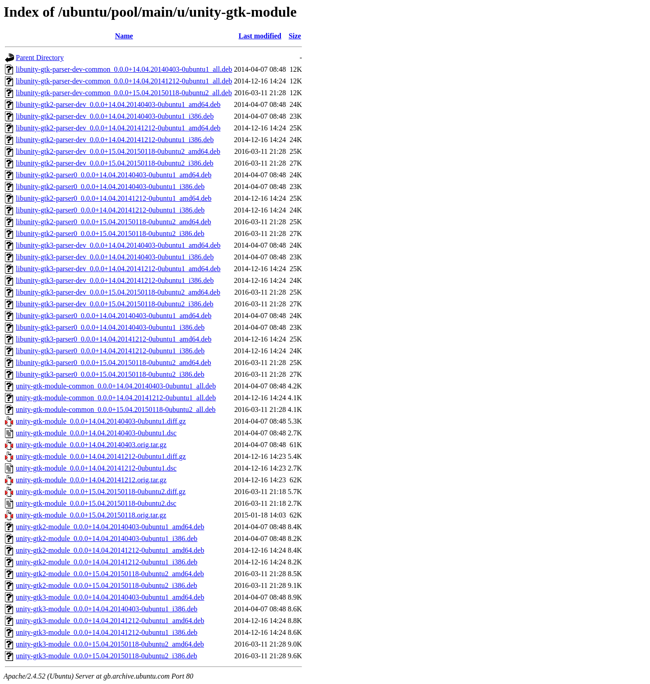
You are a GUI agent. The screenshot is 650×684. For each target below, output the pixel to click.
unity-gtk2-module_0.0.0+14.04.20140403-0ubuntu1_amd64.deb (110, 527)
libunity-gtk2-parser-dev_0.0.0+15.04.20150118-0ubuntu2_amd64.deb (118, 151)
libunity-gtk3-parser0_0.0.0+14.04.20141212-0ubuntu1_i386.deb (110, 351)
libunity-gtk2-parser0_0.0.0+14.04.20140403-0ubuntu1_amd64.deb (113, 175)
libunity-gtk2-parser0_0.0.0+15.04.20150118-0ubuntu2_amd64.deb (113, 222)
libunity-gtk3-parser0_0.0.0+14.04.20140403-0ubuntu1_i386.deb (110, 327)
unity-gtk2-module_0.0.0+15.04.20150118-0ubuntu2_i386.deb (106, 585)
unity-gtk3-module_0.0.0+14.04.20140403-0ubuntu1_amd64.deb (110, 597)
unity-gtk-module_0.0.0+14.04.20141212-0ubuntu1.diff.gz (101, 456)
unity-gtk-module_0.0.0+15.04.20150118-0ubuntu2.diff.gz (101, 491)
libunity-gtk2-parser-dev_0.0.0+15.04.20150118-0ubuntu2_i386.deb (115, 163)
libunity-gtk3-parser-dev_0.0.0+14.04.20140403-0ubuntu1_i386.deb (115, 257)
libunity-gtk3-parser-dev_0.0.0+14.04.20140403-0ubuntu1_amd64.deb (118, 245)
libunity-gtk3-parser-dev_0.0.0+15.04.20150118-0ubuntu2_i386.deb (115, 304)
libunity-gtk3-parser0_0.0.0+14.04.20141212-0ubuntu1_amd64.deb (113, 339)
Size (294, 36)
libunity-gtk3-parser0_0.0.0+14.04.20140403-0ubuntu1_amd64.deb (113, 315)
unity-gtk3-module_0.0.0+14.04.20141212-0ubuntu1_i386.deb (106, 632)
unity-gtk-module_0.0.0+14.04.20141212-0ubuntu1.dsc (96, 468)
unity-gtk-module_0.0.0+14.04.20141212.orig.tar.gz (91, 480)
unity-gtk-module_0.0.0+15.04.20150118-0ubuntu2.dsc (96, 503)
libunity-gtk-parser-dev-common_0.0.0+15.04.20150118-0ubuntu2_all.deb (124, 93)
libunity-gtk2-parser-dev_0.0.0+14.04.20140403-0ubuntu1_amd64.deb (118, 104)
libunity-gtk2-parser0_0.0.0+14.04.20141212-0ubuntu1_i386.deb (110, 210)
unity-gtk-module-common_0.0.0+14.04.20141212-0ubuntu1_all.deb (116, 398)
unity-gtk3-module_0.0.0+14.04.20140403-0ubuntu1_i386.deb (106, 609)
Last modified (260, 36)
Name (124, 36)
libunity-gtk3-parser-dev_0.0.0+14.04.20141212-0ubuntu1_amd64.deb (118, 269)
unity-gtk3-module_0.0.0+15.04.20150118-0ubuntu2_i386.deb (106, 656)
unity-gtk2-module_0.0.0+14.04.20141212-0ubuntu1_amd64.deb (110, 550)
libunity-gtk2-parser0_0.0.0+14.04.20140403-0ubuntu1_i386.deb (110, 186)
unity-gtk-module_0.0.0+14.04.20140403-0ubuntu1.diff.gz (101, 421)
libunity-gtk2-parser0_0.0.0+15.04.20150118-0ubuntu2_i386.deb (110, 233)
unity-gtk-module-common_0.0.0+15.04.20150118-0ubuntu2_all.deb (116, 409)
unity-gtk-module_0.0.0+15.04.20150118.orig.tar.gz (91, 515)
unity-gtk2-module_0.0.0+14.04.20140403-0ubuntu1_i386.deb (106, 538)
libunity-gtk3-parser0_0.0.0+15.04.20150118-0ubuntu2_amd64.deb (113, 362)
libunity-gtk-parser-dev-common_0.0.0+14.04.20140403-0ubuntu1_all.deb (124, 69)
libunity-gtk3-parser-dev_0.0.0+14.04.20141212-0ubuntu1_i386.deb (115, 280)
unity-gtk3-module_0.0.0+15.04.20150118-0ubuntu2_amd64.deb (110, 644)
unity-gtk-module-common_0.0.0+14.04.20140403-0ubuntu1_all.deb (116, 386)
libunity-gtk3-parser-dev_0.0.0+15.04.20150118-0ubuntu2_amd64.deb (118, 292)
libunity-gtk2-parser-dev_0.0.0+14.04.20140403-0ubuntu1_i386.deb (115, 116)
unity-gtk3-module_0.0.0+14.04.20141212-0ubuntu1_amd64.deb (110, 620)
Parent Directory (40, 57)
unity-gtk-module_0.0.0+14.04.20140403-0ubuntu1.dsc (96, 433)
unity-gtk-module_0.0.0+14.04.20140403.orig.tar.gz (91, 444)
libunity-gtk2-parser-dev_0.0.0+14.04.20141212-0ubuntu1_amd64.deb (118, 128)
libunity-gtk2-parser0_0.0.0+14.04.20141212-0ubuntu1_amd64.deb (113, 198)
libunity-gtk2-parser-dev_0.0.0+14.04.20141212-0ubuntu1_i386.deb (115, 139)
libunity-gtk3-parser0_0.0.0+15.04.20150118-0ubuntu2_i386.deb (110, 374)
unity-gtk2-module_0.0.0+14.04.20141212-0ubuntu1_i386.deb (106, 562)
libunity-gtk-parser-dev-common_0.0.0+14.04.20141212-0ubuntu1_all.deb (124, 81)
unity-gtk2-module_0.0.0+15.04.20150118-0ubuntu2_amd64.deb (110, 574)
